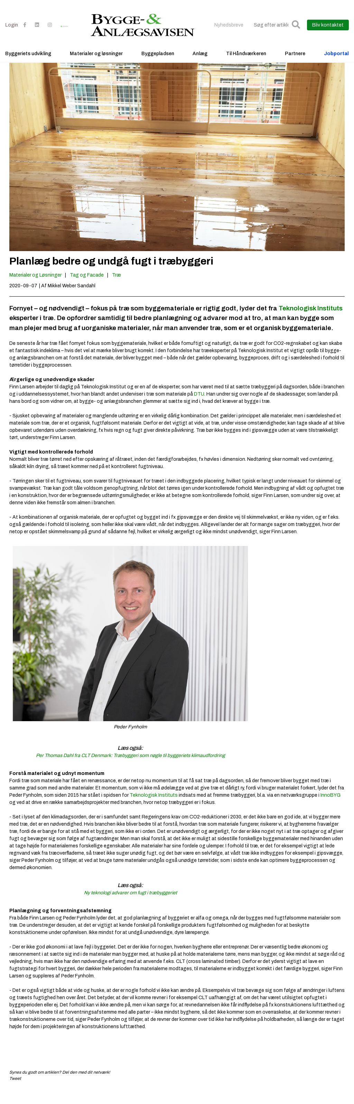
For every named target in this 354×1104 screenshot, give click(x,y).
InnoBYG (330, 807)
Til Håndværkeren (246, 64)
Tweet (15, 1090)
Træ (116, 287)
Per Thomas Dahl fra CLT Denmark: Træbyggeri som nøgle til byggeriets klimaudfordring (130, 767)
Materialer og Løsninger (35, 287)
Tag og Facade (87, 287)
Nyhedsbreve (228, 35)
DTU (199, 406)
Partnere (295, 64)
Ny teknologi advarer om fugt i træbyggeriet (130, 904)
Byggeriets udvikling (28, 64)
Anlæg (200, 64)
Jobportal (336, 64)
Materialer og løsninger (96, 64)
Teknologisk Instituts (311, 320)
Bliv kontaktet (328, 35)
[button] (296, 35)
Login (11, 35)
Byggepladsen (157, 64)
